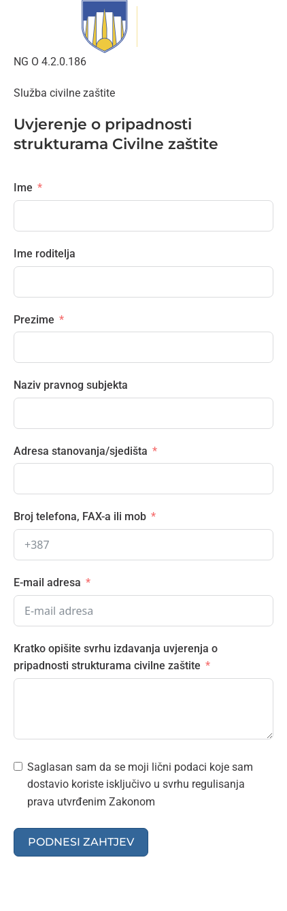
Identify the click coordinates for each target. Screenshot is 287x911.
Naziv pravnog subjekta (71, 385)
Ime (23, 187)
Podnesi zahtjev (81, 841)
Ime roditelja (44, 253)
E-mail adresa (47, 582)
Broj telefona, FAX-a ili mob (80, 516)
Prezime (34, 319)
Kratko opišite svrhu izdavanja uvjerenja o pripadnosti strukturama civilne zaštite (116, 657)
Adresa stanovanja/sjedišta (81, 451)
